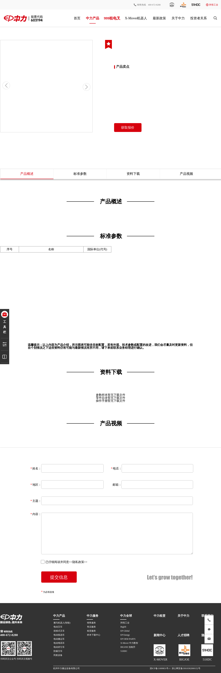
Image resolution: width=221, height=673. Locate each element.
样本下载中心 (93, 635)
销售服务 (91, 622)
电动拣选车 (59, 635)
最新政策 (159, 18)
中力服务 (92, 615)
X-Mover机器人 (136, 18)
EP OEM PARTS (128, 639)
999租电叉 (112, 18)
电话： (117, 468)
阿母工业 (212, 5)
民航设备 (58, 655)
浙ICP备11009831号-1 (160, 668)
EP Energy (125, 635)
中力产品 (92, 18)
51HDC (124, 651)
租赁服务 (91, 631)
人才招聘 (183, 635)
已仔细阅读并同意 (64, 562)
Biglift (123, 627)
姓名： (36, 468)
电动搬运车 (59, 639)
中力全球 (126, 615)
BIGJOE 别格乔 (128, 647)
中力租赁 (159, 615)
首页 (77, 18)
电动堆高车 (59, 643)
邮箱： (117, 484)
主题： (36, 500)
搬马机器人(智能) (62, 622)
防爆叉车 (58, 651)
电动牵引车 (59, 647)
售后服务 (91, 627)
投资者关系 (198, 18)
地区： (36, 484)
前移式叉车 (59, 631)
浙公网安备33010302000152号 (186, 668)
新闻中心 (159, 635)
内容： (36, 514)
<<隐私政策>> (78, 562)
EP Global (125, 631)
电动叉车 (58, 627)
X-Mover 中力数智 (129, 643)
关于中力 (178, 18)
